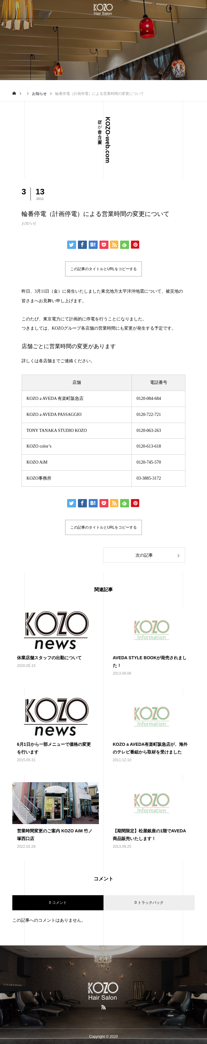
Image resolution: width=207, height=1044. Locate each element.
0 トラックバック (149, 902)
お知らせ (29, 223)
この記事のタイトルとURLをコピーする (103, 269)
